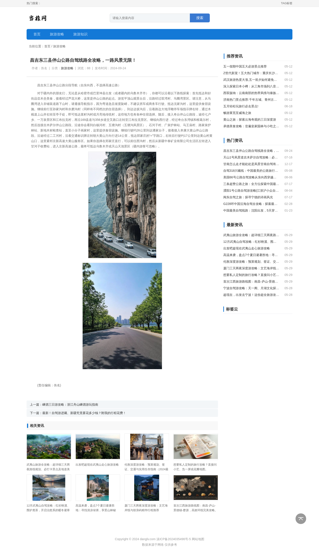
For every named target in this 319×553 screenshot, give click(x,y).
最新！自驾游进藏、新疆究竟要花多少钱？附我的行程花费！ (84, 413)
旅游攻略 (59, 46)
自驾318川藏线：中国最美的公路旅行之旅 (251, 170)
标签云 (232, 309)
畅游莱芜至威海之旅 (237, 113)
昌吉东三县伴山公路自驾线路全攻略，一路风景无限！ (251, 150)
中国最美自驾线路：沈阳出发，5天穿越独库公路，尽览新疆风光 (251, 210)
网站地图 (198, 539)
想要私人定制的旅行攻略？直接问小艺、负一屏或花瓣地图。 (251, 275)
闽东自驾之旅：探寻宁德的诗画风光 (248, 197)
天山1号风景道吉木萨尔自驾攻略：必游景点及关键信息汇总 (251, 157)
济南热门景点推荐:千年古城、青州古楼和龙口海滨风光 (251, 99)
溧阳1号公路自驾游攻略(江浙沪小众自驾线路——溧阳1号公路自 (251, 190)
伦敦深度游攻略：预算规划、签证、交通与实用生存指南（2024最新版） (146, 469)
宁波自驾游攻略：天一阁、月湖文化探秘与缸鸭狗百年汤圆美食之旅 (251, 288)
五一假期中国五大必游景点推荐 (245, 66)
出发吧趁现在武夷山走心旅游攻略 (97, 464)
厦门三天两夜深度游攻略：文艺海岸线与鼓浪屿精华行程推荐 (251, 268)
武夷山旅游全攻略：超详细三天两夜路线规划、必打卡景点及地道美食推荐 (48, 469)
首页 (37, 34)
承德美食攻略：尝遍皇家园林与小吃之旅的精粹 (251, 126)
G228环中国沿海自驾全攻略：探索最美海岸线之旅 (251, 204)
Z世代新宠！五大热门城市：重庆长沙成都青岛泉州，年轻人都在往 (251, 73)
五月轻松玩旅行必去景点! (240, 106)
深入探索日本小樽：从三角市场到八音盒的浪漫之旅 (251, 86)
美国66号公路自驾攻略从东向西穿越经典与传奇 (251, 177)
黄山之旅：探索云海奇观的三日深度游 (249, 119)
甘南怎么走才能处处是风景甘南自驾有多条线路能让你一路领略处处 (251, 164)
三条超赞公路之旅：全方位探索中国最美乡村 (251, 184)
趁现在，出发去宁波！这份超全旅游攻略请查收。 (251, 295)
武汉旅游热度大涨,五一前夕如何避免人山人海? (251, 79)
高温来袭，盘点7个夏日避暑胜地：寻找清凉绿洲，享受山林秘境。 (96, 510)
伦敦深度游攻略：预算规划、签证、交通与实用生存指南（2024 (251, 261)
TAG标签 (286, 3)
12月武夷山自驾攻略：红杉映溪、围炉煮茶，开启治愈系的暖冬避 (251, 241)
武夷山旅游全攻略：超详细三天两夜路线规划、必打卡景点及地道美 (251, 235)
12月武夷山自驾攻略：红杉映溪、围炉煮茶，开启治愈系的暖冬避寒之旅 (48, 510)
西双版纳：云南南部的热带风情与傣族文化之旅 (251, 93)
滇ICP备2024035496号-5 (173, 539)
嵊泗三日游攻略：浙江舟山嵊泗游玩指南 (70, 404)
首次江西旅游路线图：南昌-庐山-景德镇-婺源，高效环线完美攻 (251, 281)
